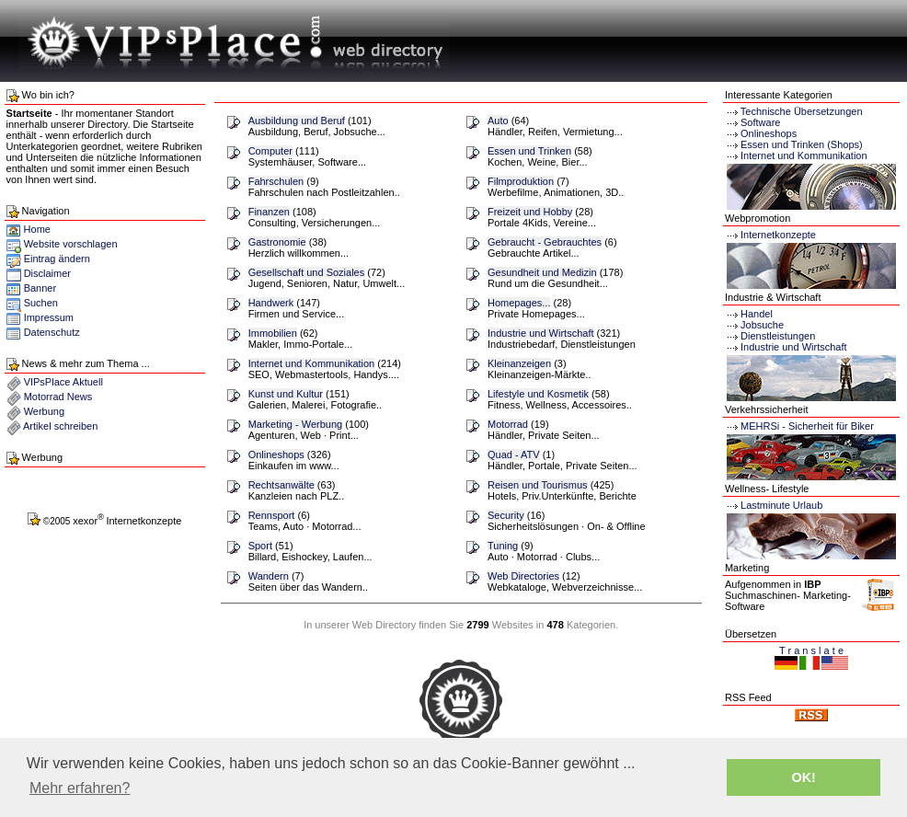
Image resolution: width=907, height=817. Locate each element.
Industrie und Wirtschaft (541, 333)
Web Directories (523, 575)
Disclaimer (47, 273)
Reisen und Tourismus (538, 484)
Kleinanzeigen (519, 363)
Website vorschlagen (71, 243)
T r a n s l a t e (811, 650)
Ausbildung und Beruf (296, 120)
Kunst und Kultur (285, 393)
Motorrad (508, 424)
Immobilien (272, 333)
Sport (260, 545)
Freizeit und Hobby (530, 211)
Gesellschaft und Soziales (306, 272)
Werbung (44, 411)
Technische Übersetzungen (802, 111)
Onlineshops (276, 454)
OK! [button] (803, 777)
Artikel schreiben (60, 426)
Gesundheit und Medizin (542, 272)
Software (760, 122)
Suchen (41, 302)
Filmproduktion (521, 181)
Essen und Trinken (529, 150)
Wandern (268, 575)
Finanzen (269, 211)
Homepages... (519, 302)
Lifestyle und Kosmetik (538, 393)
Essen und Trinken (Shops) (802, 144)
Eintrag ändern (57, 258)
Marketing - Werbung (295, 424)
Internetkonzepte (778, 234)
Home (28, 229)
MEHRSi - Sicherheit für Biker (799, 426)
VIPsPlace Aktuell (63, 381)
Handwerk (271, 302)
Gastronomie (277, 241)
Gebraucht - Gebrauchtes (545, 241)
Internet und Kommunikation (311, 363)
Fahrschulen (276, 181)
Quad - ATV (514, 454)
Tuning (503, 545)
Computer (270, 150)
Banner (40, 287)
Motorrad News (58, 396)
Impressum (49, 317)
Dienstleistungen (770, 335)
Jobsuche (754, 324)
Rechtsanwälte (281, 484)
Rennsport (271, 515)
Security (506, 515)
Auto (498, 120)
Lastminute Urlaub (773, 505)
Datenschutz (52, 332)
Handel (749, 313)
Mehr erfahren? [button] (79, 788)
